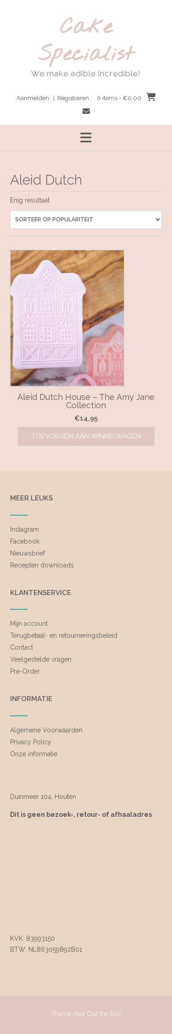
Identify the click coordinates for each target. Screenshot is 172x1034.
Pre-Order (25, 671)
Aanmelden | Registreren (53, 98)
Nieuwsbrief (27, 553)
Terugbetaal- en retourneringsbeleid (63, 635)
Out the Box (104, 1013)
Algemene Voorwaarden (46, 730)
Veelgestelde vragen (41, 659)
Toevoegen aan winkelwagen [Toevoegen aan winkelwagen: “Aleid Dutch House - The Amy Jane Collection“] (86, 436)
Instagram (24, 529)
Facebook (24, 541)
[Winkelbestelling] (86, 219)
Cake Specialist (86, 41)
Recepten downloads (42, 565)
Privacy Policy (30, 742)
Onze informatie (33, 754)
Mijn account (29, 623)
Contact (21, 647)
